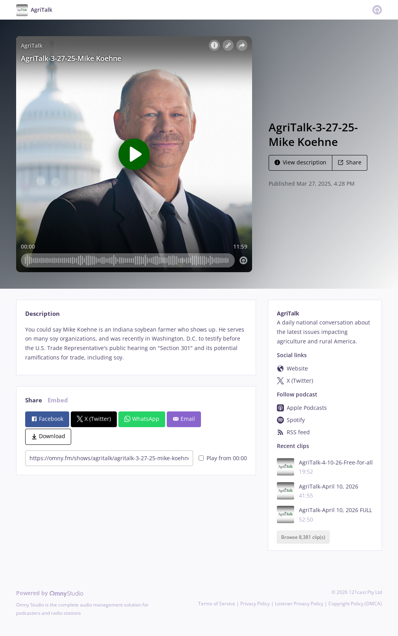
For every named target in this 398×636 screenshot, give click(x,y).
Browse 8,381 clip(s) (303, 537)
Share (349, 162)
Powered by (49, 593)
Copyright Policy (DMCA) (355, 603)
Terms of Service (216, 603)
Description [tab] (42, 314)
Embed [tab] (58, 400)
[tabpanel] (136, 343)
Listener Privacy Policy (299, 603)
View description (300, 162)
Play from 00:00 (223, 458)
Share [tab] (33, 400)
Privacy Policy (255, 603)
